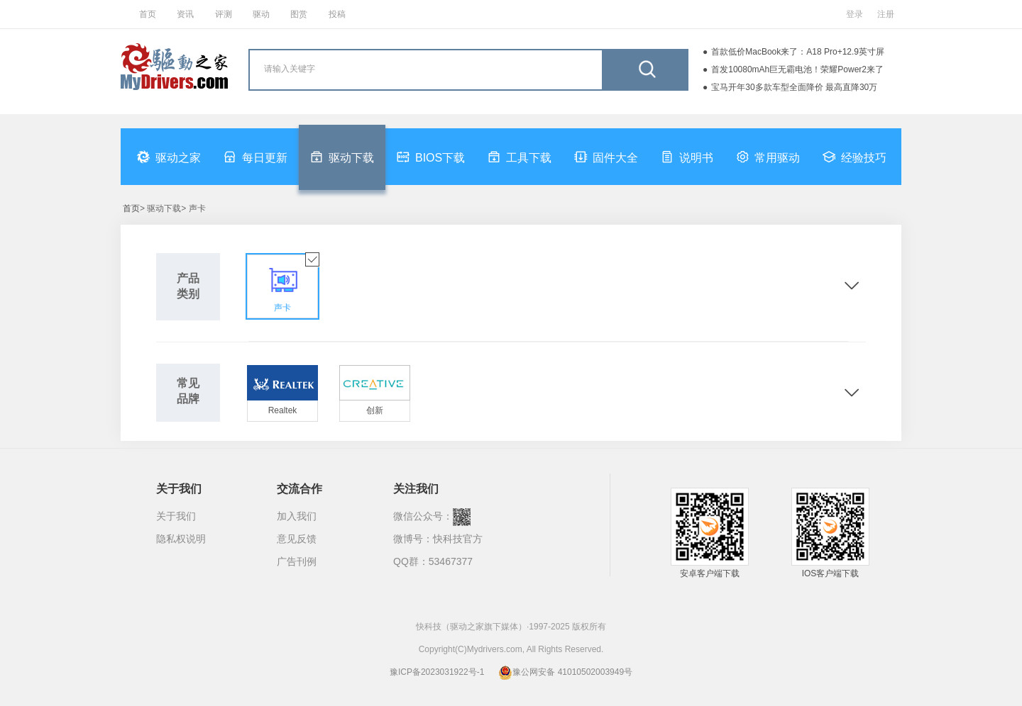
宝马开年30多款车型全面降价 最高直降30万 (794, 87)
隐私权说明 (181, 538)
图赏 (298, 14)
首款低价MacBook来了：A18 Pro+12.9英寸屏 (797, 52)
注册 (885, 14)
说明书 (687, 156)
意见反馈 (297, 538)
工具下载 (519, 156)
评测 (223, 14)
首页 (147, 14)
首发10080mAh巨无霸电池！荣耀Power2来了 (797, 69)
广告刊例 (297, 561)
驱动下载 (342, 156)
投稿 (337, 14)
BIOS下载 (431, 156)
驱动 (261, 14)
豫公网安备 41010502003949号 (565, 672)
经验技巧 (854, 156)
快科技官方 (458, 538)
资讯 (185, 14)
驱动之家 (169, 156)
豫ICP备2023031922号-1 (437, 672)
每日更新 (255, 156)
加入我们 (297, 516)
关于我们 (176, 516)
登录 (854, 14)
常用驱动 (768, 156)
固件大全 (606, 156)
